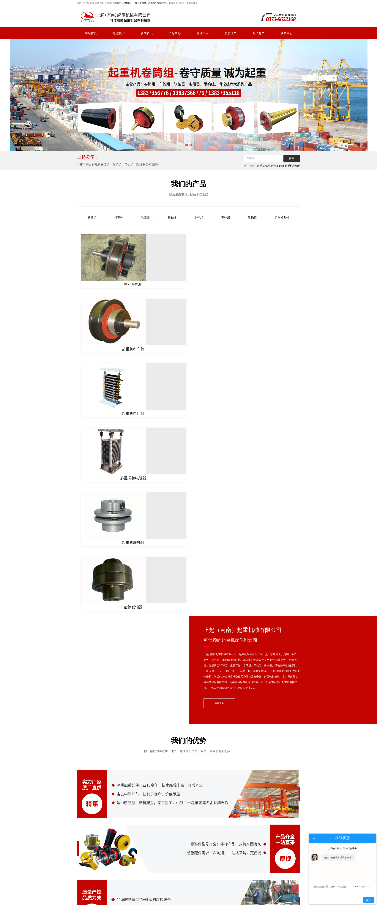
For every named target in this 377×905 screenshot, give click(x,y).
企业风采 (203, 33)
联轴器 (172, 217)
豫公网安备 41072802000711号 (203, 894)
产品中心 (175, 33)
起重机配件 (127, 2)
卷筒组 (92, 217)
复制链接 (191, 883)
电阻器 (145, 217)
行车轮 (118, 217)
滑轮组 (198, 217)
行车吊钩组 (140, 2)
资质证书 (230, 33)
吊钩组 (252, 217)
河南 (196, 889)
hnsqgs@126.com (272, 855)
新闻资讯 (147, 33)
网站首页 (91, 33)
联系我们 (286, 33)
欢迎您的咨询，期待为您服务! (342, 848)
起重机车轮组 (155, 2)
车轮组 (225, 217)
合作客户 (258, 33)
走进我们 (119, 33)
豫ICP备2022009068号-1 (168, 894)
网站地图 (235, 875)
